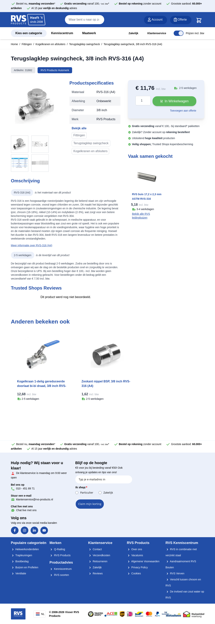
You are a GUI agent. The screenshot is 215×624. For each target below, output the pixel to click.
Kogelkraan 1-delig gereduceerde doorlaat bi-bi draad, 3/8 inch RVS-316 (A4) (41, 386)
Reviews (95, 573)
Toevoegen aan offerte (183, 110)
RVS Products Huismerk (55, 70)
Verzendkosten (99, 555)
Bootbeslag (20, 561)
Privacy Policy (137, 567)
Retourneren (97, 561)
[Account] (155, 20)
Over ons (134, 549)
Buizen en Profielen (24, 567)
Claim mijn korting (89, 504)
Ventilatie (18, 573)
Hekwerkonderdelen (25, 549)
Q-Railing (57, 549)
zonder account (140, 3)
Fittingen (27, 44)
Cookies (134, 573)
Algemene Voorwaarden (143, 561)
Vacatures (135, 555)
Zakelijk (133, 33)
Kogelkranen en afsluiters (50, 44)
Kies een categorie (28, 33)
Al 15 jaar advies (54, 8)
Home (14, 44)
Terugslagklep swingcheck (84, 44)
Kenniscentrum (62, 33)
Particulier (86, 492)
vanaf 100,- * (86, 3)
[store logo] (28, 20)
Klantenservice (156, 33)
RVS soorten (59, 574)
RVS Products (60, 555)
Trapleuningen (21, 555)
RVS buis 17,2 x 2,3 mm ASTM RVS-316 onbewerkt (146, 199)
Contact (95, 549)
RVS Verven (175, 573)
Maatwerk (89, 33)
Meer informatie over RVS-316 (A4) (31, 245)
